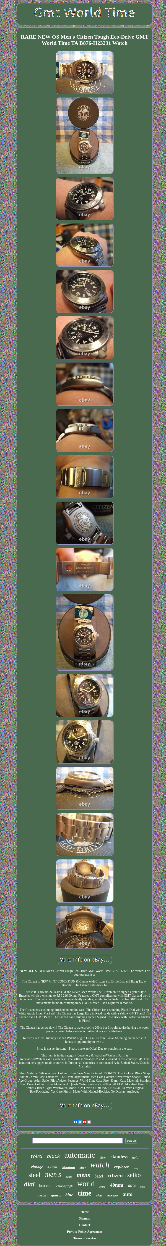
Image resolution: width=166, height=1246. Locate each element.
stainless (119, 1156)
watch (99, 1164)
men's (53, 1174)
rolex (36, 1156)
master (42, 1195)
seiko (134, 1174)
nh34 (83, 1167)
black (53, 1156)
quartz (56, 1195)
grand (102, 1186)
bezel (99, 1176)
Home (84, 1212)
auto (127, 1194)
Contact (84, 1225)
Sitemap (84, 1218)
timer (142, 1186)
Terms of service (84, 1238)
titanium (68, 1167)
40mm (116, 1185)
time (84, 1193)
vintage (37, 1167)
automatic (79, 1155)
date (132, 1185)
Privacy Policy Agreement (84, 1231)
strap (135, 1168)
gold (135, 1157)
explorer (121, 1166)
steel (35, 1174)
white (99, 1195)
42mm (52, 1167)
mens (83, 1175)
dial (29, 1184)
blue (69, 1194)
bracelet (45, 1185)
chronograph (64, 1186)
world (86, 1184)
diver (102, 1157)
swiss (69, 1176)
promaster (112, 1195)
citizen (115, 1175)
